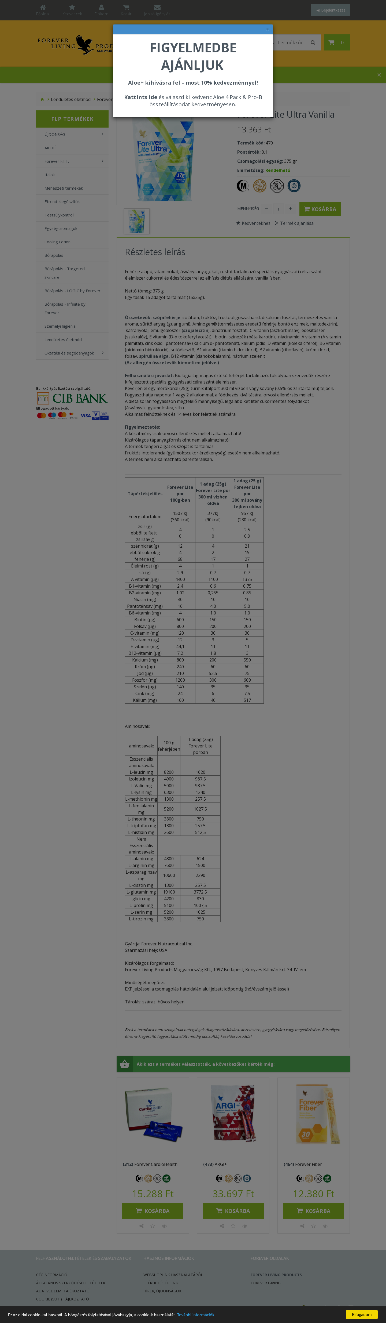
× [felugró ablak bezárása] (267, 29)
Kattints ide (140, 97)
